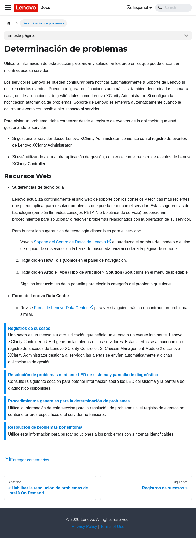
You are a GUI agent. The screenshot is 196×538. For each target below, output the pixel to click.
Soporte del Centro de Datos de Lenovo (72, 242)
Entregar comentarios (26, 460)
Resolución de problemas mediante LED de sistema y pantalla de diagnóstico (83, 375)
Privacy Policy (84, 526)
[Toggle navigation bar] (8, 7)
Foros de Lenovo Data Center (63, 308)
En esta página (21, 35)
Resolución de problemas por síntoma (45, 427)
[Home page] (9, 23)
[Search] (173, 8)
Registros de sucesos (29, 328)
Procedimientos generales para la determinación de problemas (69, 401)
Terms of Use (112, 526)
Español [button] (137, 7)
